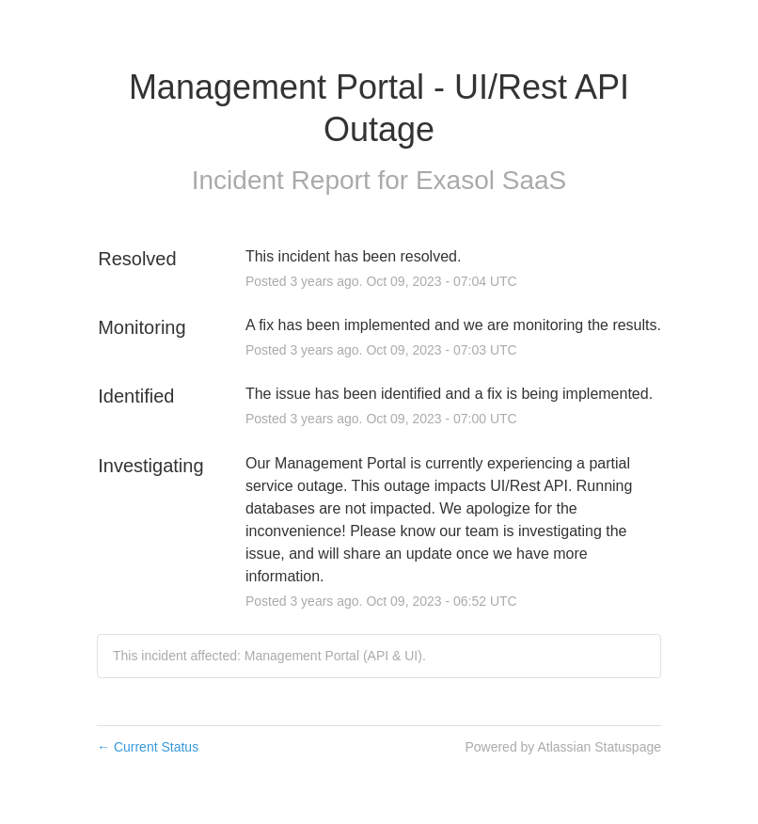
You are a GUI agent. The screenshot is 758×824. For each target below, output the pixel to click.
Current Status (147, 746)
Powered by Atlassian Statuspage (563, 746)
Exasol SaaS (491, 180)
